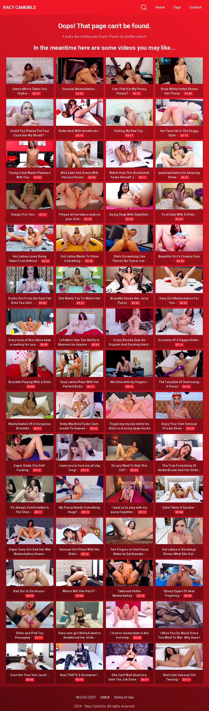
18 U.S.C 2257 (85, 697)
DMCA (105, 697)
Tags (177, 7)
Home (160, 7)
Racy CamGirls (26, 7)
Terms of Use (124, 697)
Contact (195, 7)
